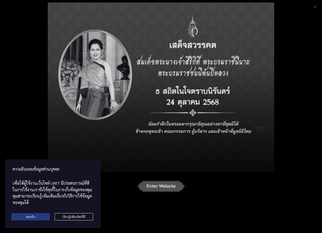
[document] (161, 116)
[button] (315, 7)
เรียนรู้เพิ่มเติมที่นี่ (74, 217)
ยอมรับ (30, 217)
